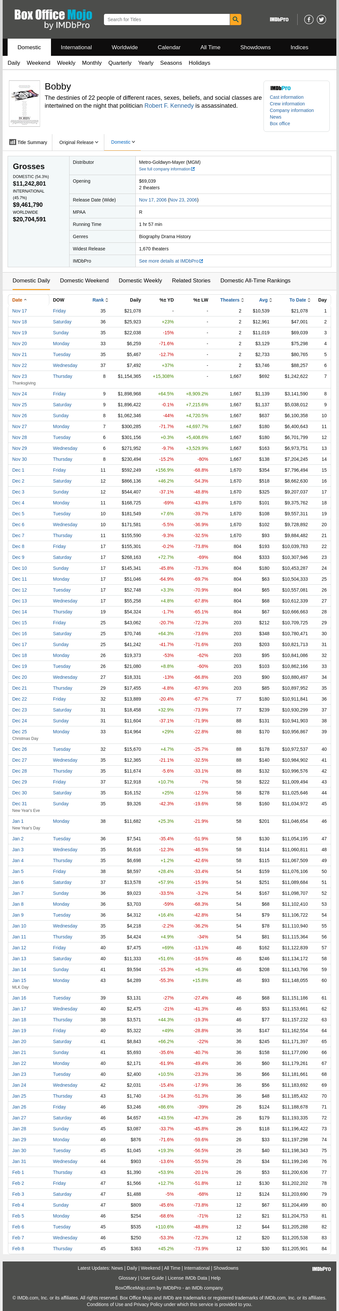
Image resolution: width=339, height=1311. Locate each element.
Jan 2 (18, 838)
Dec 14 (19, 611)
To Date (297, 300)
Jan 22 (19, 1063)
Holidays (199, 63)
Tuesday (62, 354)
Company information (292, 110)
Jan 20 (19, 1041)
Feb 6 (18, 1226)
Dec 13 (19, 600)
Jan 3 (18, 849)
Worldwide (125, 47)
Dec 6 (18, 524)
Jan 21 (19, 1052)
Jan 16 (19, 998)
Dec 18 (19, 655)
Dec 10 (19, 568)
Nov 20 (19, 343)
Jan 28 (19, 1128)
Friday (59, 310)
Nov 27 (19, 426)
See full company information (167, 169)
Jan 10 (19, 926)
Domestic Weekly (140, 280)
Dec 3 (18, 491)
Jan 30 (19, 1150)
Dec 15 (19, 622)
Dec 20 (19, 677)
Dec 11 (19, 579)
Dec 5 (18, 513)
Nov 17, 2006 (153, 199)
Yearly (146, 63)
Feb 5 (18, 1216)
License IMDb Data (187, 1278)
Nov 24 (19, 393)
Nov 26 (19, 415)
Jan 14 (19, 969)
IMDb (197, 1288)
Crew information (287, 103)
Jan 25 (19, 1096)
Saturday (62, 321)
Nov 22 (19, 365)
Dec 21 (19, 688)
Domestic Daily (31, 280)
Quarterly (119, 63)
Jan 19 (19, 1030)
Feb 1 (18, 1172)
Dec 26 (19, 749)
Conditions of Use (105, 1304)
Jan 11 (19, 936)
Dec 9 (18, 557)
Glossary (128, 1278)
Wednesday (65, 365)
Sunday (61, 332)
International (76, 47)
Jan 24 (19, 1085)
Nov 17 (19, 310)
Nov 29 (19, 448)
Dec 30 (19, 792)
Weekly (66, 63)
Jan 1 (18, 821)
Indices (300, 47)
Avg (263, 300)
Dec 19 (19, 666)
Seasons (171, 63)
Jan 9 (18, 915)
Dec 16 (19, 633)
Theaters (229, 300)
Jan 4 (18, 860)
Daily (14, 63)
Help (215, 1278)
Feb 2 (18, 1183)
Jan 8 (18, 904)
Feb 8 (18, 1248)
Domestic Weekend (84, 280)
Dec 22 (19, 699)
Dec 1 (18, 470)
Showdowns (255, 47)
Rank (98, 300)
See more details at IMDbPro (171, 261)
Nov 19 (19, 332)
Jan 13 (19, 958)
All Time (210, 47)
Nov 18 (19, 321)
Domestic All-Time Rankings (255, 280)
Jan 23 (19, 1074)
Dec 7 (18, 535)
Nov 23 (19, 376)
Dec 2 (18, 481)
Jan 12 (19, 947)
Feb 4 (18, 1205)
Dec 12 (19, 590)
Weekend (39, 63)
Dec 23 (19, 709)
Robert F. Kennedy (169, 105)
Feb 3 (18, 1194)
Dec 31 (19, 803)
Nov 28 (19, 437)
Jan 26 (19, 1107)
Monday (61, 343)
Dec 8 (18, 546)
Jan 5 (18, 871)
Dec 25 (19, 731)
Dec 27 (19, 760)
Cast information (287, 97)
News (275, 117)
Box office (280, 123)
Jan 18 (19, 1019)
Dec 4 (18, 502)
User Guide (152, 1278)
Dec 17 (19, 644)
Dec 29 (19, 781)
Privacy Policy (148, 1304)
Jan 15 (19, 980)
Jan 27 (19, 1117)
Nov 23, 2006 (183, 199)
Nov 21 (19, 354)
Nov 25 (19, 404)
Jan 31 (19, 1161)
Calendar (169, 47)
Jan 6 (18, 882)
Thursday (62, 376)
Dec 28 (19, 771)
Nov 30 (19, 459)
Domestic (29, 47)
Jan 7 (18, 893)
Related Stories (191, 280)
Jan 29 (19, 1139)
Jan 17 (19, 1008)
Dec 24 (19, 720)
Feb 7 (18, 1237)
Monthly (92, 63)
